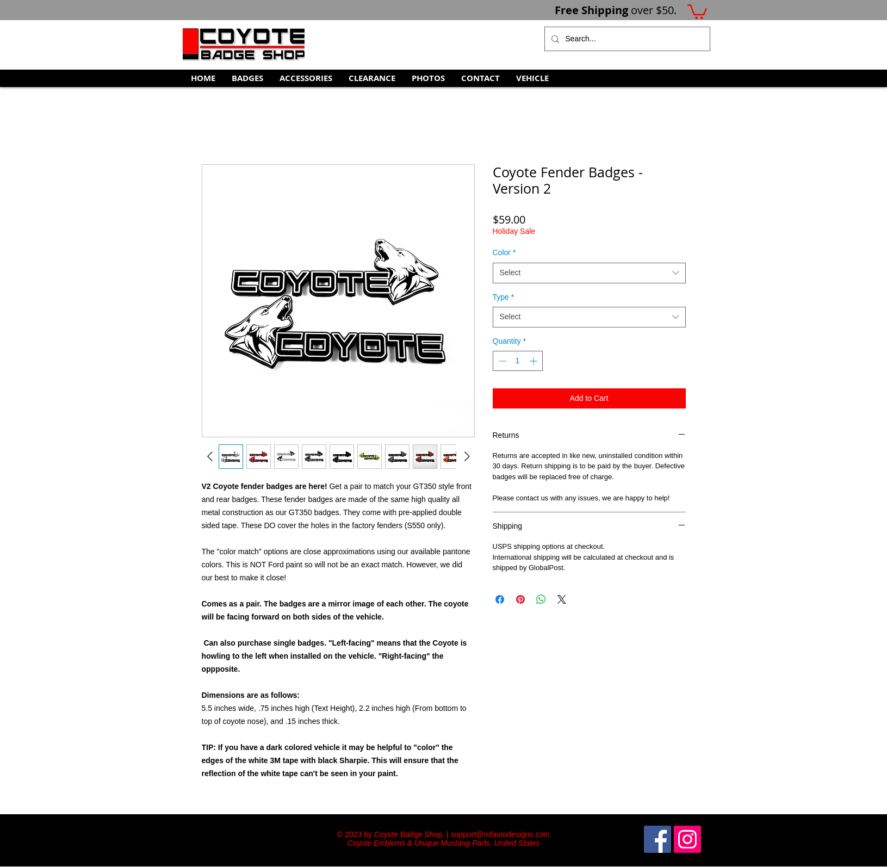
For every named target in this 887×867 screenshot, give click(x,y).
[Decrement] (501, 360)
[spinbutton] (518, 360)
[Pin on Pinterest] (520, 599)
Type (503, 297)
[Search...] (626, 39)
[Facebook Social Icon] (657, 839)
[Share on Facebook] (499, 599)
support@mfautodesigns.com (500, 834)
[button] (697, 11)
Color (504, 252)
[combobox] (589, 273)
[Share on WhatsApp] (541, 599)
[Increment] (534, 360)
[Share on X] (561, 599)
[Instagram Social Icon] (687, 839)
